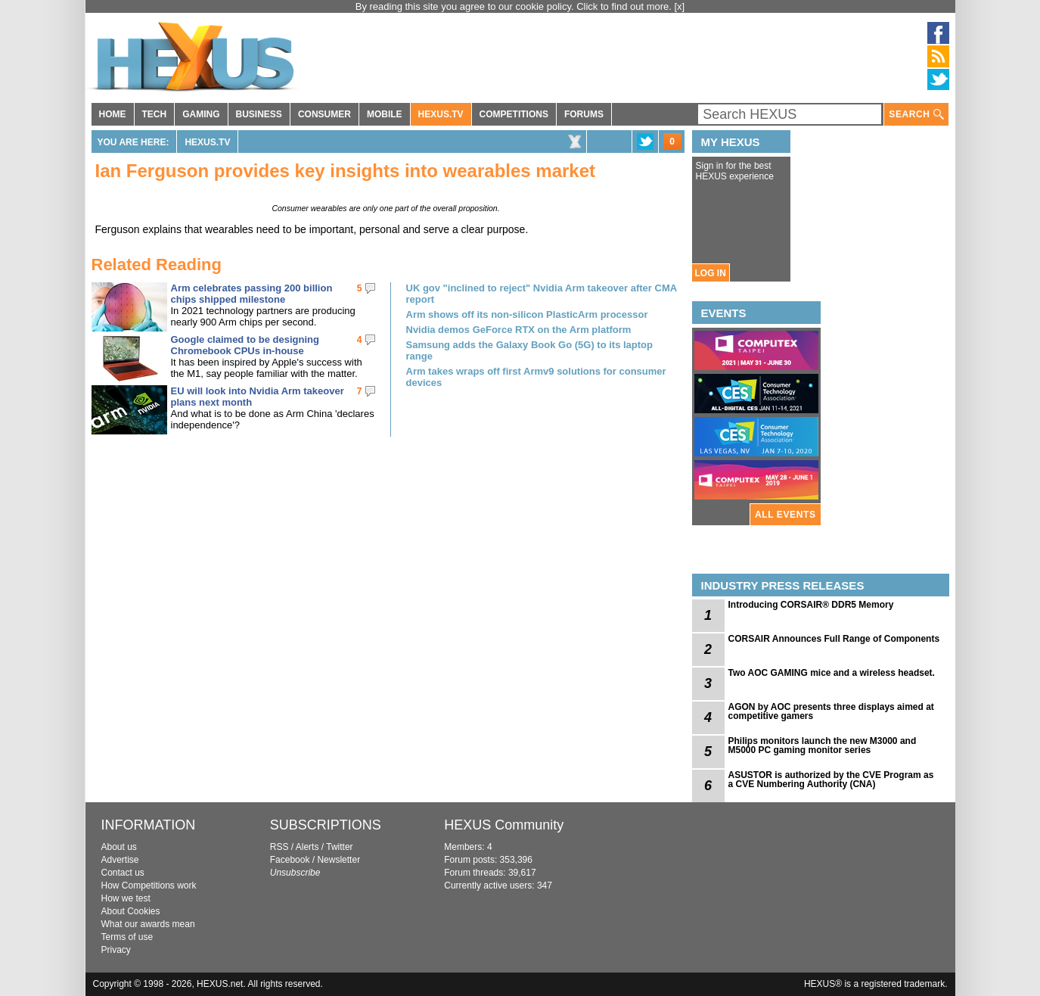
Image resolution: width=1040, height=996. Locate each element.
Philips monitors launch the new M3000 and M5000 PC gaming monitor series (822, 745)
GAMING (200, 114)
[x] (680, 6)
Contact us (122, 872)
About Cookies (130, 911)
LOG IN (710, 273)
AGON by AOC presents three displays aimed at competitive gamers (831, 711)
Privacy (116, 950)
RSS (279, 847)
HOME (112, 114)
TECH (154, 114)
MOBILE (384, 114)
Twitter (339, 847)
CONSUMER (324, 114)
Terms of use (127, 937)
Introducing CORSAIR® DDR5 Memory (811, 604)
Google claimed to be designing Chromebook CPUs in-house (245, 345)
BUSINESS (259, 114)
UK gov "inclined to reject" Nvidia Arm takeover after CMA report (541, 293)
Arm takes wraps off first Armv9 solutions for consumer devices (536, 377)
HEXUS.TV (441, 114)
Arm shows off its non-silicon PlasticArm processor (527, 314)
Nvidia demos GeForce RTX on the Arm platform (519, 329)
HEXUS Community (503, 825)
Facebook (290, 859)
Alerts (307, 847)
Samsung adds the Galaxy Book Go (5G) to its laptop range (529, 350)
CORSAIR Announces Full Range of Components (834, 638)
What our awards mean (148, 924)
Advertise (120, 859)
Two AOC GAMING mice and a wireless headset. (831, 672)
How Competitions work (149, 885)
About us (119, 847)
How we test (126, 898)
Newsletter (338, 859)
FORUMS (584, 114)
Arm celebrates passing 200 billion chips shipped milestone (252, 293)
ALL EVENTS (785, 514)
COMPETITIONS (514, 114)
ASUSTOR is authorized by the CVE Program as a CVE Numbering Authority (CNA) (831, 779)
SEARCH (916, 114)
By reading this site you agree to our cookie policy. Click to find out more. (515, 6)
